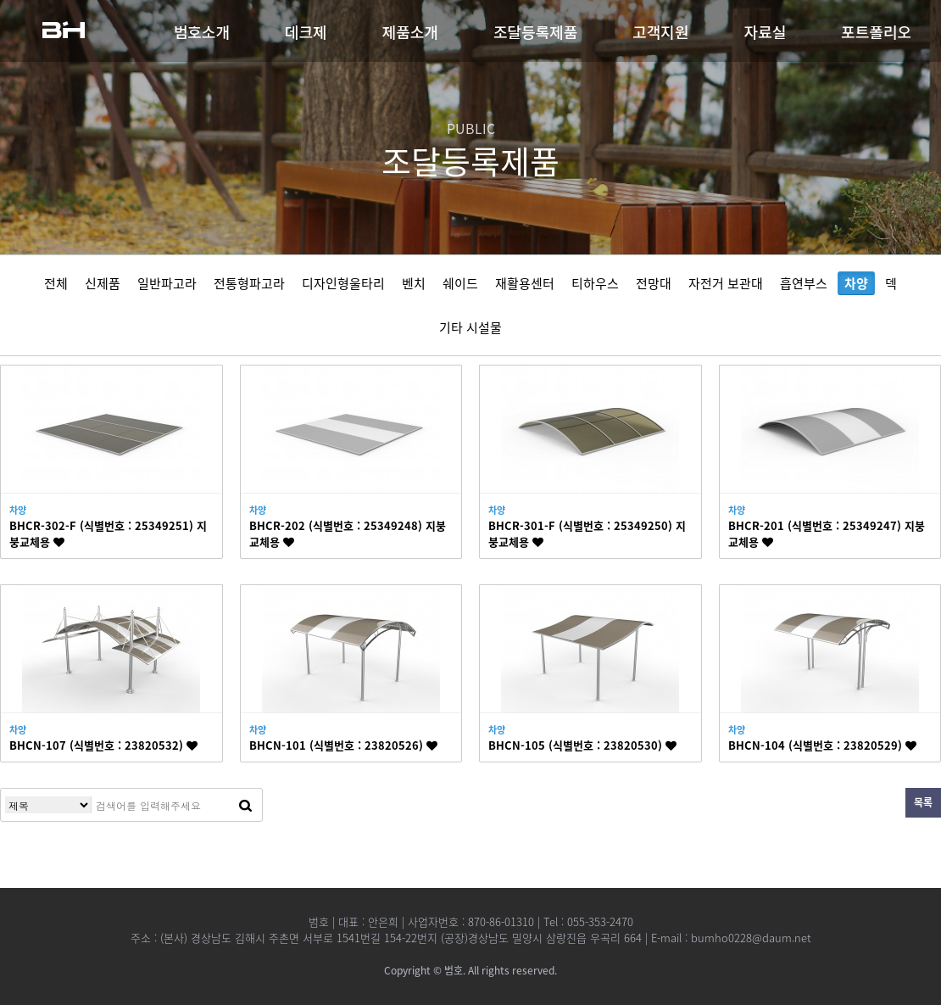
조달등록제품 (535, 31)
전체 (56, 283)
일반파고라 (167, 283)
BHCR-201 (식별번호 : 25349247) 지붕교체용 (826, 533)
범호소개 (202, 31)
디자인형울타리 (343, 283)
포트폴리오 (876, 31)
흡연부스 (803, 283)
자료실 (765, 31)
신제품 (102, 283)
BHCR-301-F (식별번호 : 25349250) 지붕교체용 (587, 533)
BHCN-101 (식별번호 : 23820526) (343, 745)
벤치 (414, 283)
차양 (856, 283)
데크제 (306, 31)
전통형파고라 (249, 283)
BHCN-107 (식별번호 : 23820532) (103, 745)
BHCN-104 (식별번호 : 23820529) (822, 745)
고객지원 (660, 31)
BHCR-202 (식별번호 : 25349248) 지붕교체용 (347, 533)
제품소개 (410, 31)
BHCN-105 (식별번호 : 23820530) (582, 745)
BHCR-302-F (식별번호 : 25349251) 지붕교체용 (108, 533)
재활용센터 (524, 283)
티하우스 (595, 283)
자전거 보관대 (725, 283)
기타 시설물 (470, 327)
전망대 (653, 283)
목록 (923, 802)
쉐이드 (460, 283)
